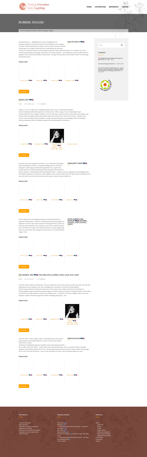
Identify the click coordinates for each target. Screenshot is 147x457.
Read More (24, 91)
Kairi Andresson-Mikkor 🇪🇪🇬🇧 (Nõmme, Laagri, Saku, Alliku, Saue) (77, 221)
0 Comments (41, 104)
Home (21, 30)
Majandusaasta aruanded (104, 435)
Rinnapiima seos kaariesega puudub (28, 432)
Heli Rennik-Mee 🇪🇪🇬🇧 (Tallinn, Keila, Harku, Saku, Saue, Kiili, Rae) (49, 275)
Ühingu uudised (101, 430)
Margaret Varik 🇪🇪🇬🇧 (77, 163)
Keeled (34, 30)
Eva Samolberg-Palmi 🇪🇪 (63, 439)
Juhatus (99, 426)
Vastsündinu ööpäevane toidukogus (28, 426)
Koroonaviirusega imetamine (106, 63)
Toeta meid (100, 424)
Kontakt (99, 428)
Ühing (89, 7)
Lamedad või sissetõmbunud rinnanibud (29, 430)
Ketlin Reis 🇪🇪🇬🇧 (61, 424)
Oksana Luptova (61, 441)
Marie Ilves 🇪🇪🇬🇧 (26, 100)
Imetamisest (114, 7)
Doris (20, 104)
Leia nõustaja (100, 7)
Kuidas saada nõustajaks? (104, 433)
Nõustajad (28, 30)
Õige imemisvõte (23, 424)
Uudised (125, 7)
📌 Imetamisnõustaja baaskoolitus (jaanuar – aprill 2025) (111, 58)
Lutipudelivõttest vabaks (25, 428)
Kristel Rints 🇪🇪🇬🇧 (76, 42)
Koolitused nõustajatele (103, 432)
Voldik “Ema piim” (23, 433)
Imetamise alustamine (25, 423)
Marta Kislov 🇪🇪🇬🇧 (76, 338)
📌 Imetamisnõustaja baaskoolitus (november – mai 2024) (72, 437)
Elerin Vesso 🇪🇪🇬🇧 (62, 423)
